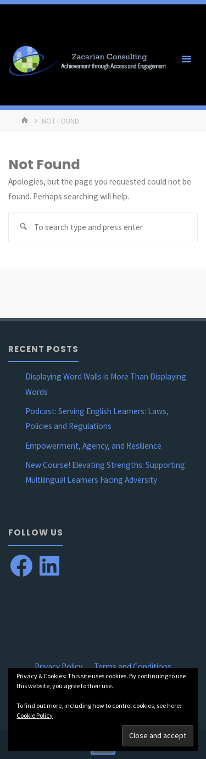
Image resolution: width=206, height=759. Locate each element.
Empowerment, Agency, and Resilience (93, 445)
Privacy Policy (58, 666)
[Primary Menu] (186, 59)
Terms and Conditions (132, 666)
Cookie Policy (34, 715)
